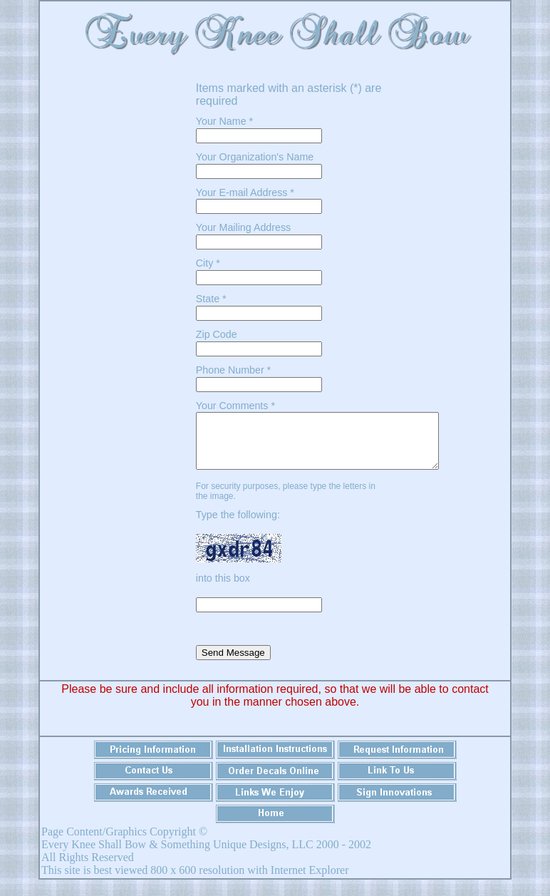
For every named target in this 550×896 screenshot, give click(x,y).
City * (208, 263)
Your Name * (224, 121)
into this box (224, 588)
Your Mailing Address (243, 227)
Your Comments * (235, 405)
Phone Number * (233, 370)
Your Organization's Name (254, 157)
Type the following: (239, 525)
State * (211, 298)
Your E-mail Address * (245, 192)
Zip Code (216, 334)
